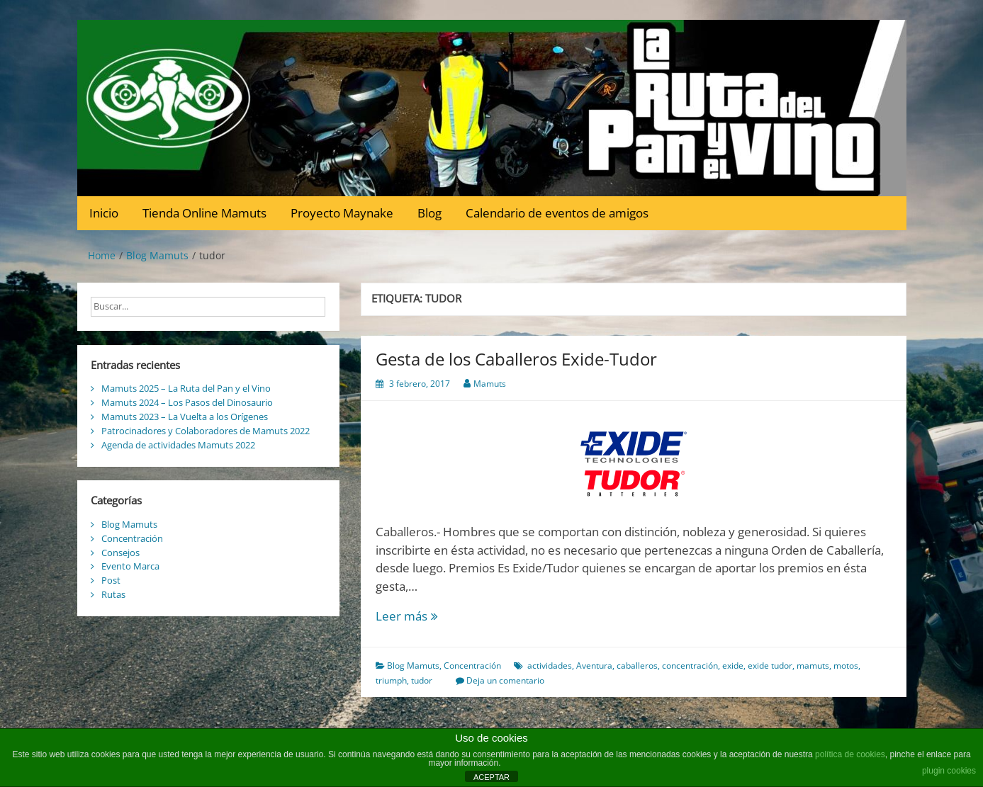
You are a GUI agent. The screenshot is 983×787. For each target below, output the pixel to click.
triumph (391, 680)
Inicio (103, 213)
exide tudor (770, 665)
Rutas (113, 594)
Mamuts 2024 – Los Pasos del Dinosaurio (187, 402)
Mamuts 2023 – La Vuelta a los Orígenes (184, 416)
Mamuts (489, 384)
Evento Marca (130, 566)
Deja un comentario (505, 680)
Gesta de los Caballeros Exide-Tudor (516, 358)
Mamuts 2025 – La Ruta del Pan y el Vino (186, 388)
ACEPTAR (491, 777)
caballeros (637, 665)
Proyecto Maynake (342, 213)
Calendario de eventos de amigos (557, 213)
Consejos (120, 552)
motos (845, 665)
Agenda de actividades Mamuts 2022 (178, 444)
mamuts (813, 665)
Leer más (430, 616)
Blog (429, 213)
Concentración (472, 665)
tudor (421, 680)
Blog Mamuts (413, 665)
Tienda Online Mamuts (204, 213)
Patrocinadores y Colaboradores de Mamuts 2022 (205, 430)
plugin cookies (949, 771)
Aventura (594, 665)
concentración (690, 665)
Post (110, 580)
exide (732, 665)
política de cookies (850, 754)
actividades (549, 665)
